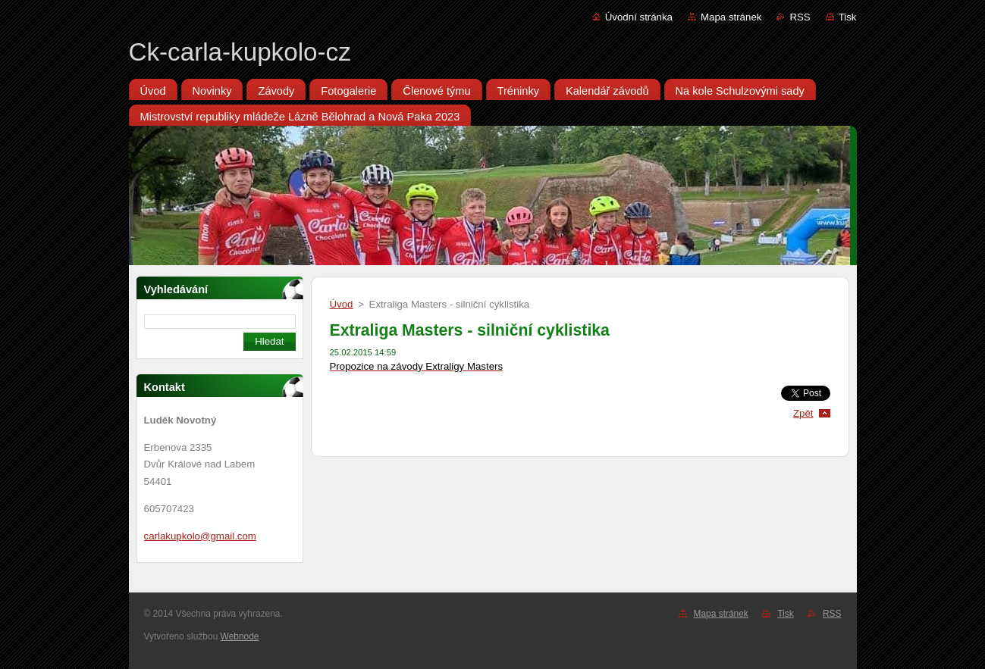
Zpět (803, 413)
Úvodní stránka (639, 17)
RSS (799, 17)
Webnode (240, 636)
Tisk (848, 17)
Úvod (341, 304)
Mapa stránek (731, 17)
